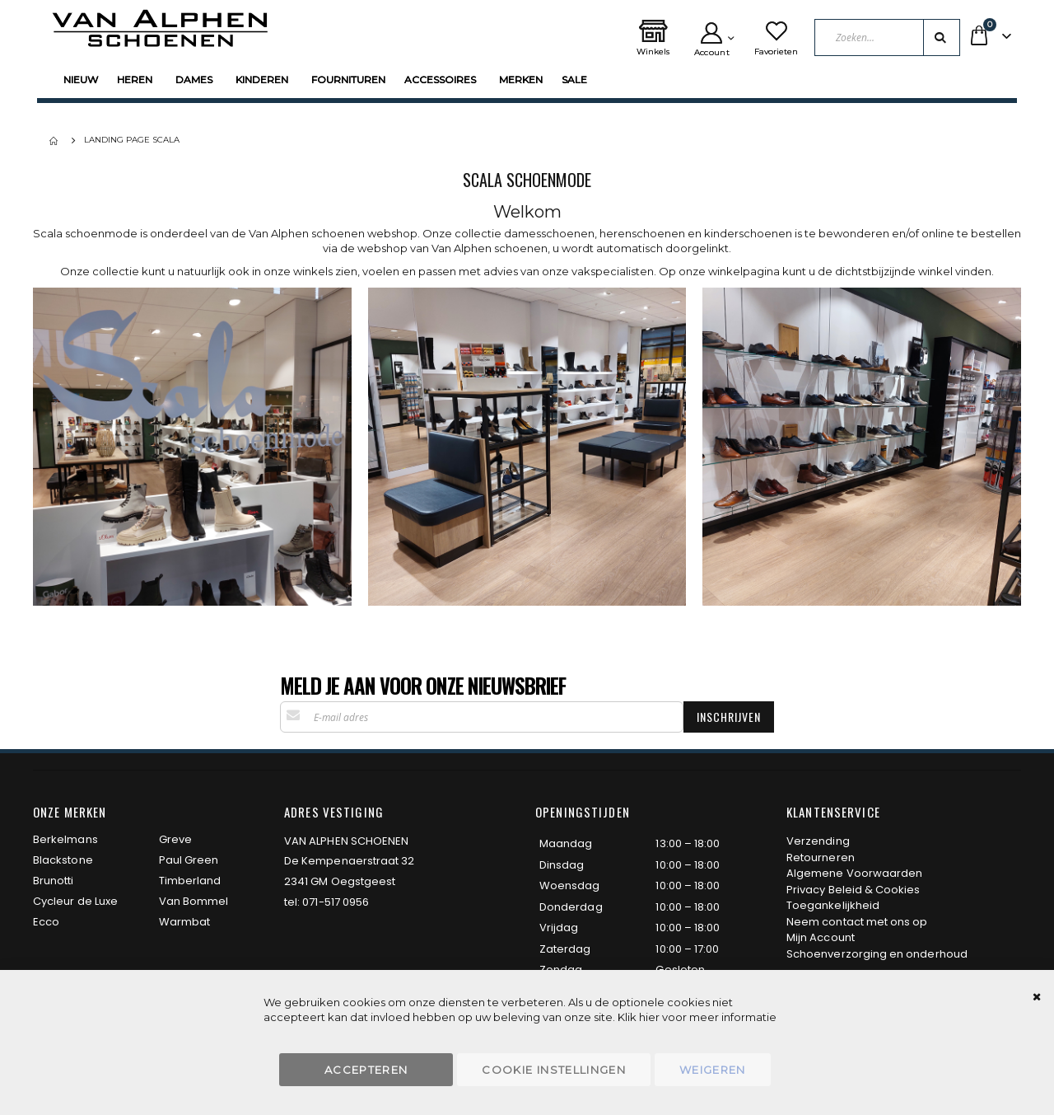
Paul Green (189, 860)
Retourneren (820, 857)
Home (55, 141)
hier (649, 1017)
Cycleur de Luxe (75, 901)
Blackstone (63, 860)
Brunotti (53, 880)
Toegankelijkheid (832, 905)
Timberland (190, 880)
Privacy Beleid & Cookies (853, 889)
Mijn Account (820, 937)
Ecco (46, 922)
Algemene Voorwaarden (854, 873)
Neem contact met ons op (857, 922)
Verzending (818, 841)
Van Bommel (194, 901)
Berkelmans (65, 839)
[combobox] (887, 37)
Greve (175, 839)
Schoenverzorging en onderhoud (877, 954)
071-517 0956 (335, 902)
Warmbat (184, 922)
